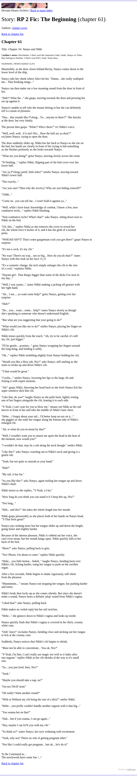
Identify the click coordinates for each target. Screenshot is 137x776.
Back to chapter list (12, 34)
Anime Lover (19, 27)
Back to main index (41, 10)
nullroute (131, 769)
